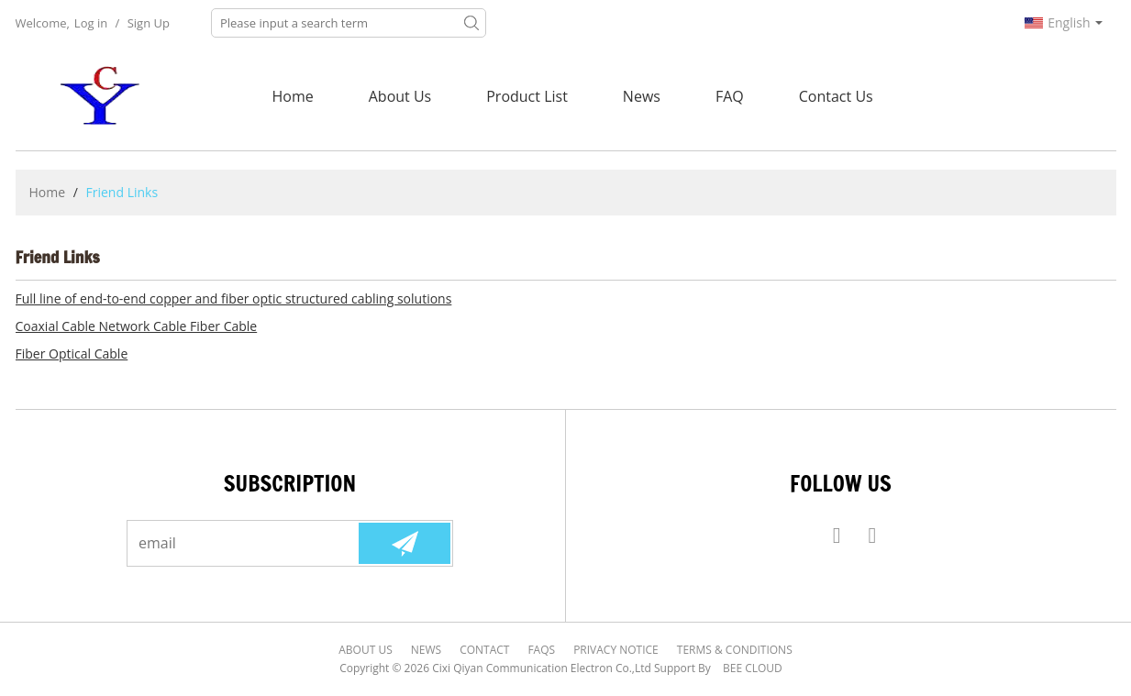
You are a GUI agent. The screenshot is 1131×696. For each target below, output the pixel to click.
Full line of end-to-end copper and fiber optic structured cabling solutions (234, 298)
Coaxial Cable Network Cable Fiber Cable (137, 326)
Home (293, 96)
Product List (527, 96)
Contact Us (836, 96)
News (641, 96)
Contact (484, 649)
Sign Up (149, 23)
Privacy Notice (616, 649)
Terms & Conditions (735, 649)
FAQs (541, 649)
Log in (90, 23)
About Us (400, 96)
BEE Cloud (752, 668)
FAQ (729, 96)
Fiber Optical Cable (72, 353)
